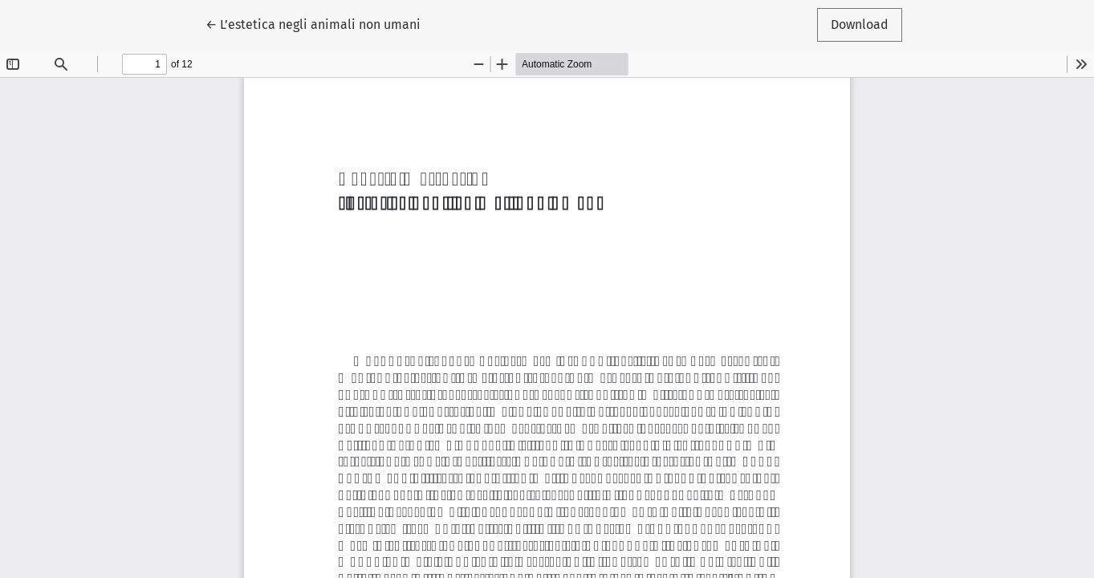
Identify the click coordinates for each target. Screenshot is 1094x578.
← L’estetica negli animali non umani (313, 23)
